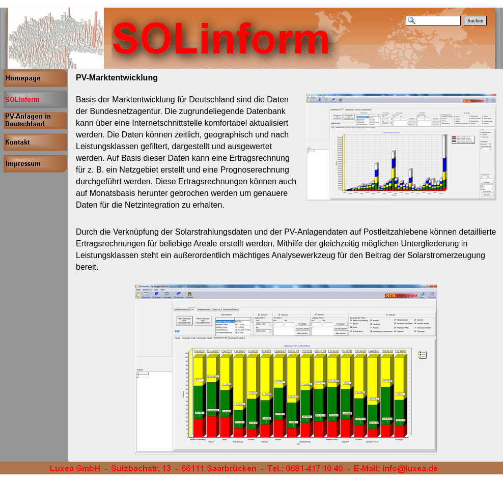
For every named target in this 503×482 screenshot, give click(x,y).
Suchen (475, 20)
